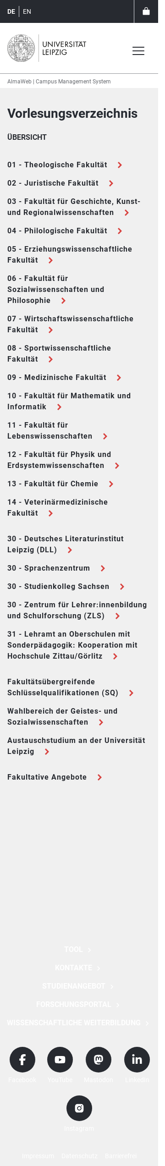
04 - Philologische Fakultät (57, 230)
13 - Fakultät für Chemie (53, 483)
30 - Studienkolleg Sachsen (58, 586)
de (11, 11)
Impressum (38, 1156)
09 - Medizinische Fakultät (56, 377)
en (27, 11)
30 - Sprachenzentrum (48, 568)
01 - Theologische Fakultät (57, 164)
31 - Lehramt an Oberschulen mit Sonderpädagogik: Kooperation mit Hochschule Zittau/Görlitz (72, 645)
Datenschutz (79, 1156)
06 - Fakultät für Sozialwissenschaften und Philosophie (55, 289)
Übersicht (27, 137)
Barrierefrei (121, 1156)
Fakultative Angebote (47, 777)
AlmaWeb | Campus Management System (59, 81)
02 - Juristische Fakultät (53, 183)
